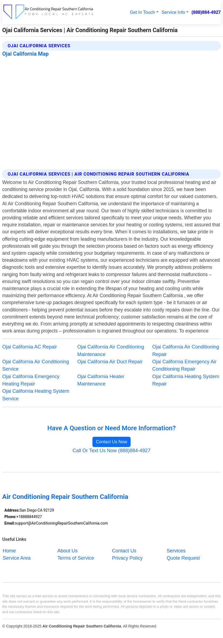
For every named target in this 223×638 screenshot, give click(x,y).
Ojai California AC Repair (29, 347)
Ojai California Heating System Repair (185, 380)
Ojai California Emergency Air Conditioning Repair (184, 365)
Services (176, 550)
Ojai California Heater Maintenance (100, 380)
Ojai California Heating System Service (35, 394)
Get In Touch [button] (142, 12)
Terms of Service (75, 558)
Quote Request (183, 558)
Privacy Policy (127, 558)
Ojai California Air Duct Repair (110, 361)
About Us (67, 550)
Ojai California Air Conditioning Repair (185, 350)
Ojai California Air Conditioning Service (35, 365)
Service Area (17, 558)
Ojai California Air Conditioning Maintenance (110, 350)
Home (9, 550)
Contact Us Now (111, 441)
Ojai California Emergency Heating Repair (30, 380)
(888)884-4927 (206, 12)
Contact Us (124, 550)
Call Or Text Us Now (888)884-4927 (111, 450)
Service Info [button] (173, 12)
